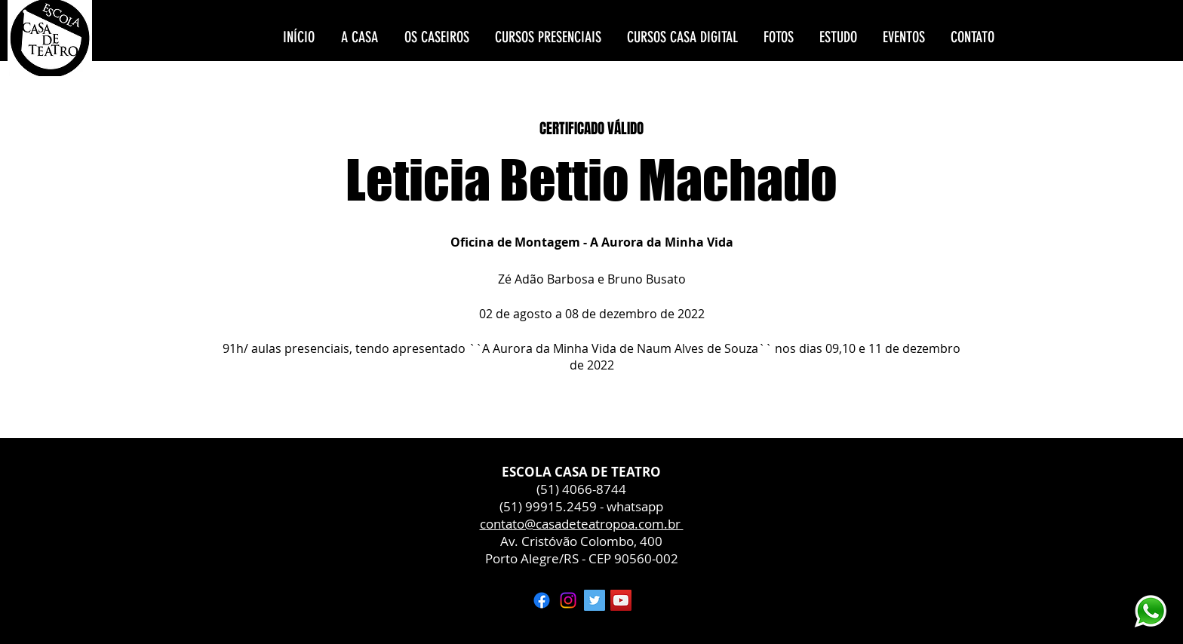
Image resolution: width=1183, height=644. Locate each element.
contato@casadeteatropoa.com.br (582, 523)
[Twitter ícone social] (594, 600)
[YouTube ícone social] (620, 600)
